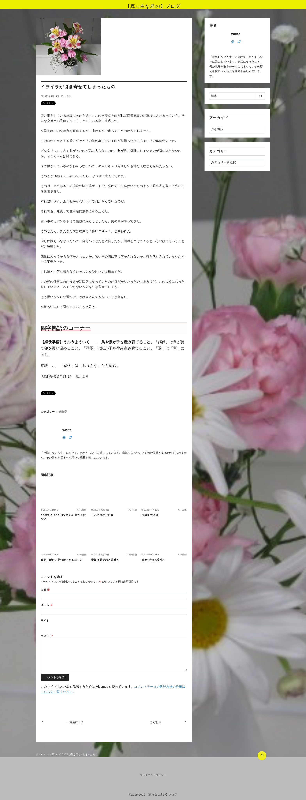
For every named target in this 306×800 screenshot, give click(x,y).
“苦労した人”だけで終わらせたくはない (63, 516)
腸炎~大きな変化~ (153, 559)
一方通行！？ (75, 722)
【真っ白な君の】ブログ (153, 6)
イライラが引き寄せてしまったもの (78, 754)
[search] (260, 96)
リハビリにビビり (102, 515)
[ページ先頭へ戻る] (261, 755)
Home (39, 754)
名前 (45, 589)
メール (47, 605)
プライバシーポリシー (153, 775)
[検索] (237, 96)
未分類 (67, 96)
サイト (45, 620)
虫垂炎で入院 (149, 515)
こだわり (155, 722)
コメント (47, 636)
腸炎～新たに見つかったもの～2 (61, 559)
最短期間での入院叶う (105, 559)
